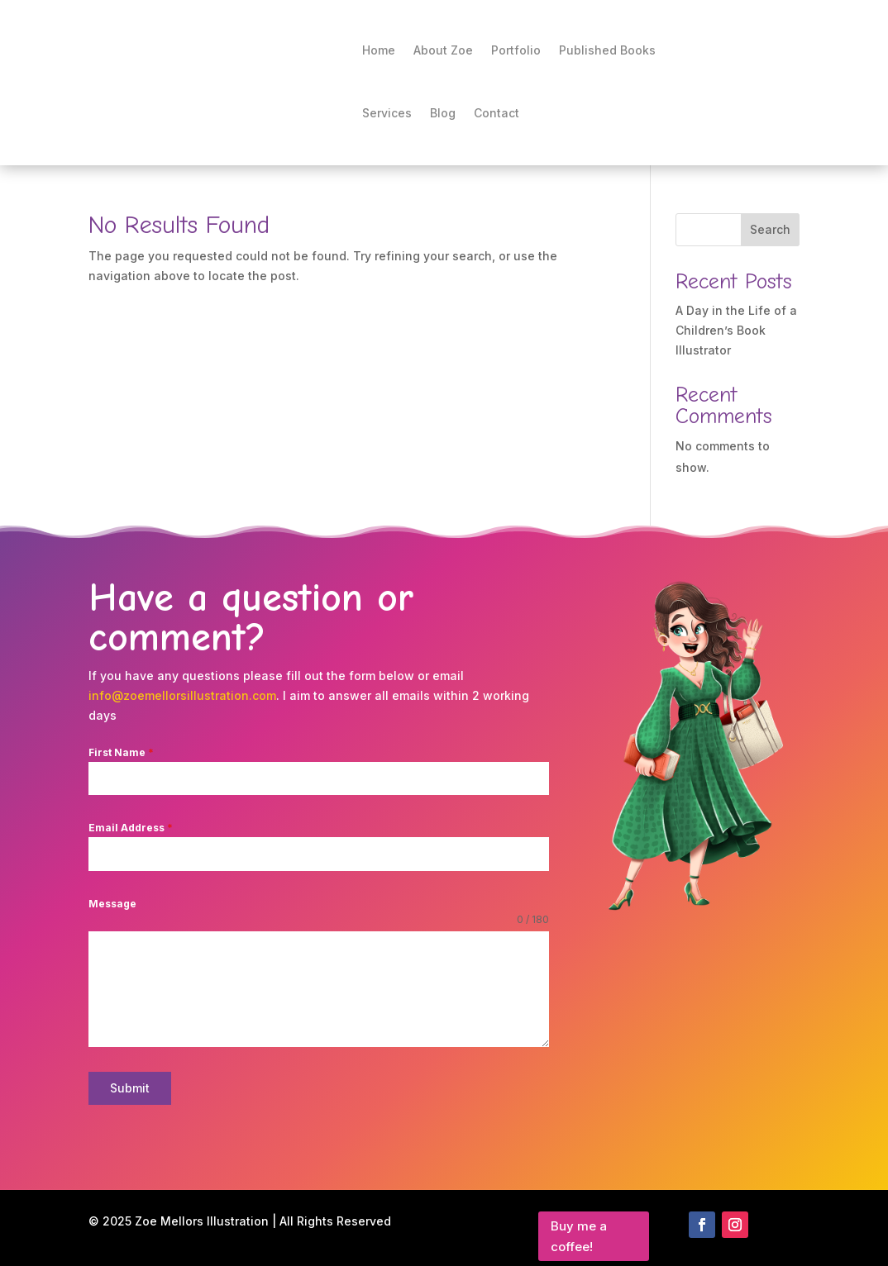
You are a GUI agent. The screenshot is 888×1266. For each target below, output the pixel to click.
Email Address (130, 827)
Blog (443, 113)
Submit (130, 1088)
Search (770, 229)
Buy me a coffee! (579, 1230)
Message (112, 903)
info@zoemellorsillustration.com (182, 695)
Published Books (607, 50)
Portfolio (516, 50)
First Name (121, 752)
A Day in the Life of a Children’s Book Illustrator (736, 330)
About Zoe (443, 50)
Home (378, 50)
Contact (496, 113)
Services (387, 113)
